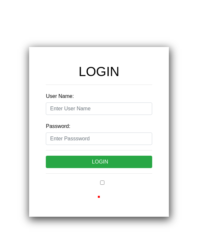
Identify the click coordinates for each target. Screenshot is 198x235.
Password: (58, 126)
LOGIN (100, 161)
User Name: (60, 96)
